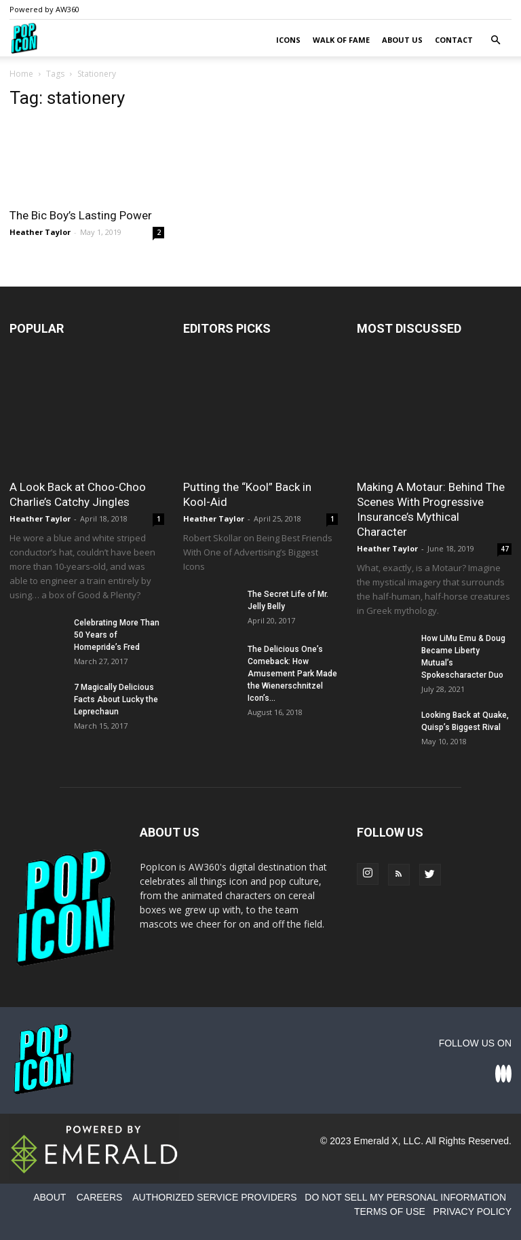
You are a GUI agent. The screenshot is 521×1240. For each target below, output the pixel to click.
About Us (402, 40)
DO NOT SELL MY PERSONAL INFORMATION (405, 1197)
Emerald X (375, 1140)
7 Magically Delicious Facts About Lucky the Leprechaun (116, 699)
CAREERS (100, 1197)
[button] (495, 40)
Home (21, 73)
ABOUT (49, 1197)
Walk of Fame (341, 40)
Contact (454, 40)
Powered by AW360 (44, 9)
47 (505, 548)
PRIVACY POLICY (472, 1211)
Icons (288, 40)
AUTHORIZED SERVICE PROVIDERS (214, 1197)
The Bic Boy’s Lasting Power (80, 215)
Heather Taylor (40, 232)
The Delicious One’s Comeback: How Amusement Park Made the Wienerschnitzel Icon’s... (292, 673)
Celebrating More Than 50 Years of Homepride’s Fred (116, 635)
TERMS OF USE (389, 1211)
